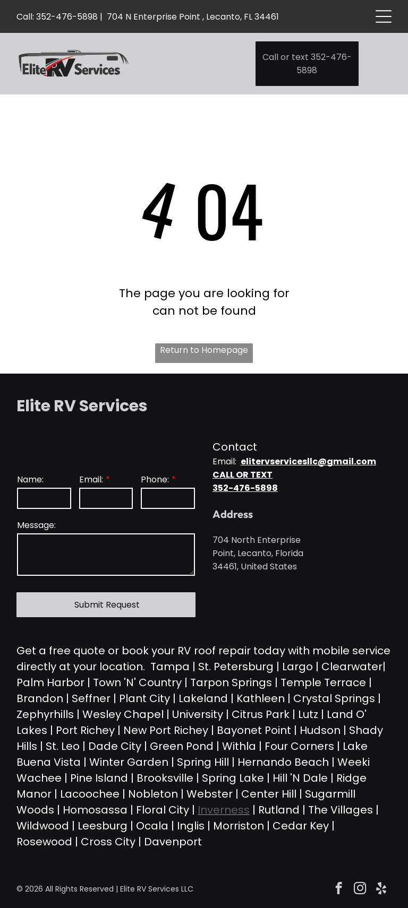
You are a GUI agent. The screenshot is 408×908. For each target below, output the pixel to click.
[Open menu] (384, 16)
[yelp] (381, 889)
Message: (36, 525)
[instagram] (360, 889)
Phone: (155, 479)
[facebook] (338, 889)
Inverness (224, 809)
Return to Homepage (204, 350)
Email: (91, 479)
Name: (30, 479)
